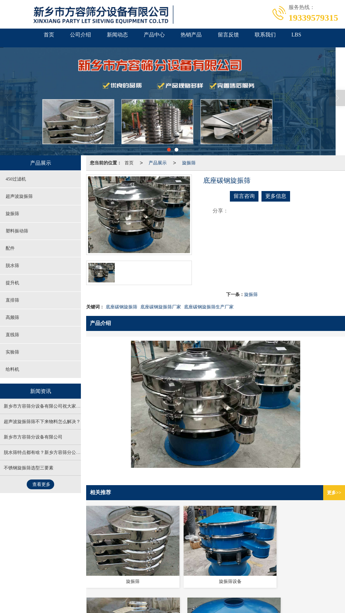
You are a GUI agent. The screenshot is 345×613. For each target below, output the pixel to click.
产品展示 (158, 162)
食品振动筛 (41, 584)
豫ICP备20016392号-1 (189, 576)
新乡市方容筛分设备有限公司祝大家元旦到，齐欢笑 (56, 406)
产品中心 (150, 38)
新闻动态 (105, 38)
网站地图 (124, 576)
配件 (10, 248)
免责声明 (38, 569)
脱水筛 (12, 265)
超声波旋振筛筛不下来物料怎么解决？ (42, 421)
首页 (21, 38)
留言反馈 (241, 38)
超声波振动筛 (98, 584)
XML (143, 576)
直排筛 (12, 300)
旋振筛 (189, 162)
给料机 (12, 369)
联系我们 (286, 38)
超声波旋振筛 (19, 196)
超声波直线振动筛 (135, 584)
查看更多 (41, 484)
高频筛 (12, 317)
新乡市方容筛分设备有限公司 (33, 437)
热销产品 (196, 38)
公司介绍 (60, 38)
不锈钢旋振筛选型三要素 (28, 467)
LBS (324, 38)
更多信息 (275, 196)
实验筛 (12, 352)
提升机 (12, 282)
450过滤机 (16, 179)
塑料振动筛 (17, 231)
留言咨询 (244, 196)
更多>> (334, 492)
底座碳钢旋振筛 (121, 307)
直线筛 (12, 334)
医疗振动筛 (69, 584)
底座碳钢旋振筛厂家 (160, 307)
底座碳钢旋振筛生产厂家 (209, 307)
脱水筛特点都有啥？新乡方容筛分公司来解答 (49, 452)
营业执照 (15, 569)
